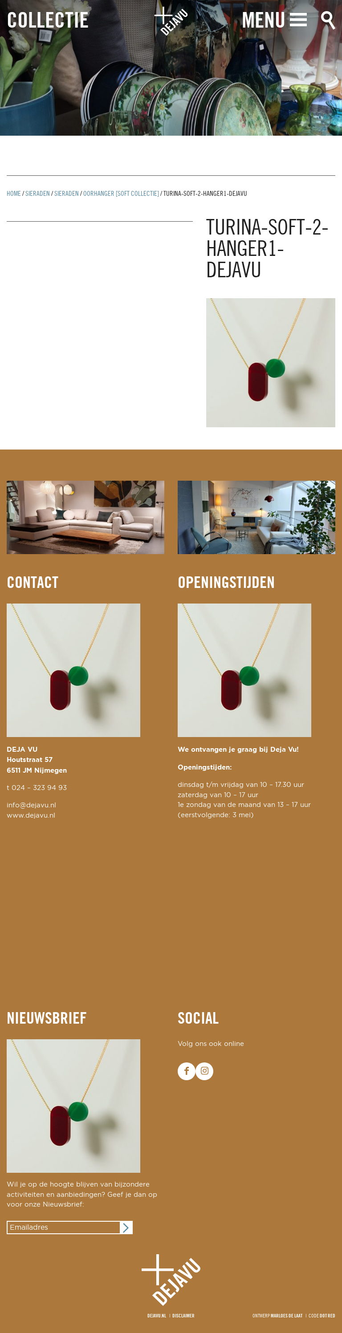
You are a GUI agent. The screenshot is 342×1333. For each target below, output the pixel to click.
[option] (171, 68)
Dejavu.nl (156, 1316)
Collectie (48, 21)
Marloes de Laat (286, 1316)
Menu (263, 21)
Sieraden (37, 194)
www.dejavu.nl (31, 815)
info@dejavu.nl (31, 805)
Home (14, 194)
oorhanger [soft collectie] (121, 194)
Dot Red (327, 1316)
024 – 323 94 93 (39, 788)
